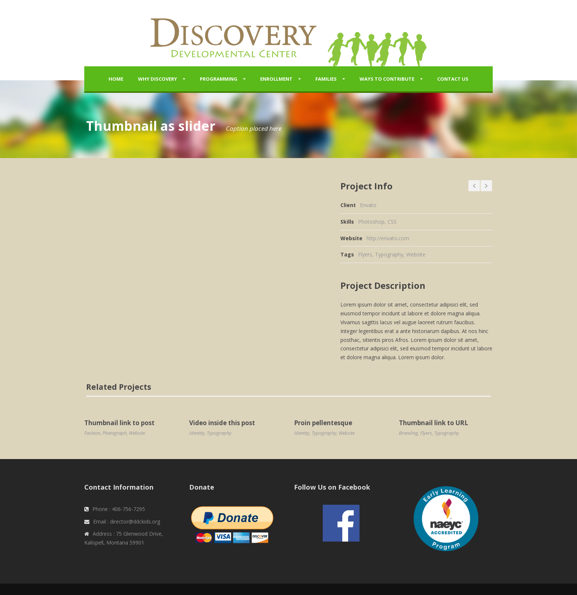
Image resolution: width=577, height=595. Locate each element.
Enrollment (276, 79)
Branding (408, 433)
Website (415, 254)
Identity (197, 433)
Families (326, 79)
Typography (389, 254)
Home (116, 79)
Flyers (365, 254)
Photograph (114, 433)
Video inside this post (222, 423)
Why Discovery (157, 79)
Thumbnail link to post (119, 423)
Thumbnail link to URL (433, 423)
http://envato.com (388, 238)
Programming (218, 79)
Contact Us (452, 79)
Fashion (92, 433)
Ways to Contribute (387, 79)
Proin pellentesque (323, 423)
